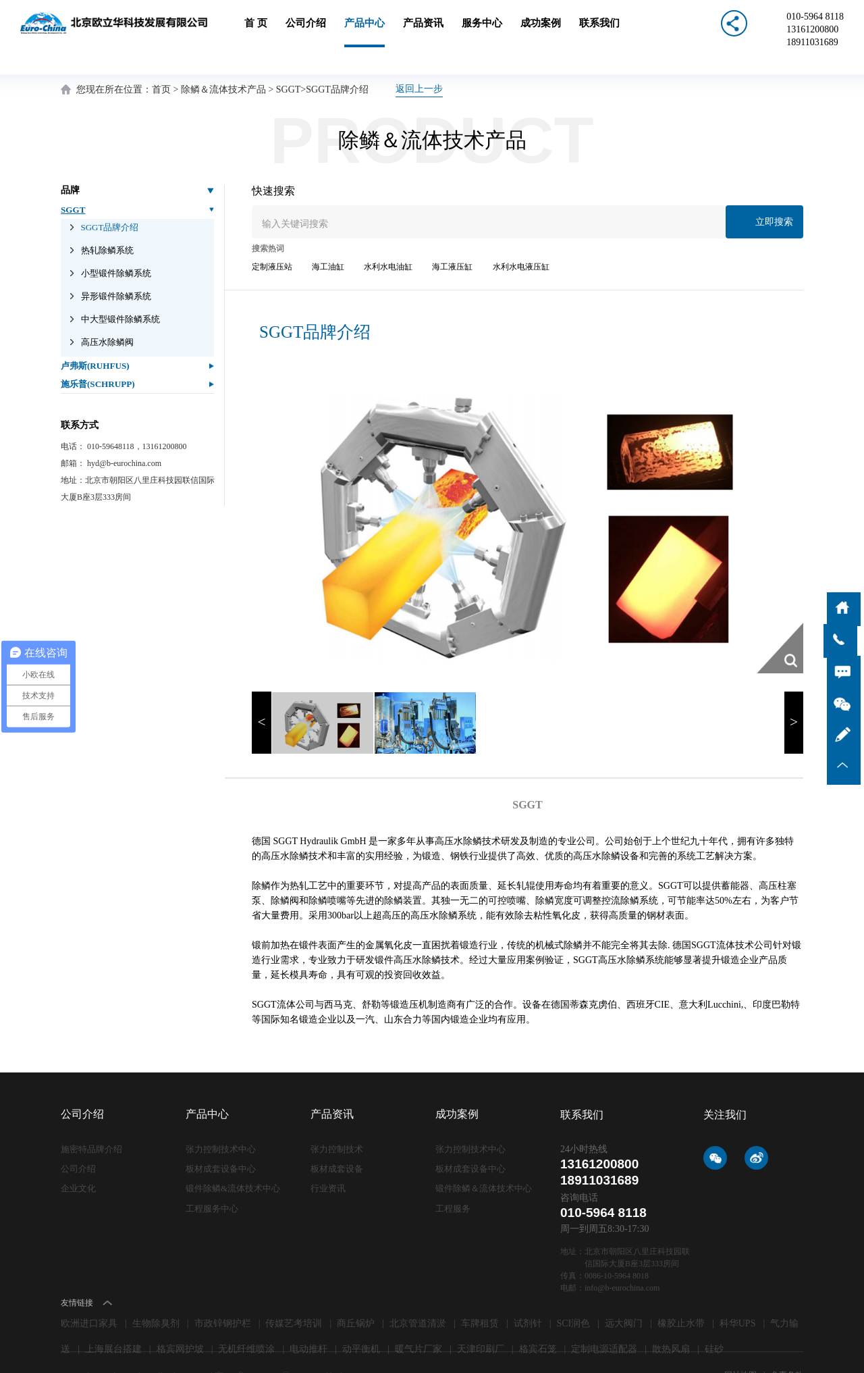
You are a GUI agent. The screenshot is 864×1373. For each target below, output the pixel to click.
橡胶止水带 (681, 1296)
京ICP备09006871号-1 (254, 1347)
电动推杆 (308, 1321)
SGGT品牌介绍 (337, 62)
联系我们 (599, 32)
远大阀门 (624, 1296)
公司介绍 (306, 32)
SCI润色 (574, 1296)
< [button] (261, 695)
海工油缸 (328, 239)
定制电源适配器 (604, 1321)
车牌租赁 (480, 1296)
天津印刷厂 (480, 1321)
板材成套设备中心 (221, 1141)
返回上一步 (419, 61)
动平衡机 (361, 1321)
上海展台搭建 (113, 1321)
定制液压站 (272, 239)
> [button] (794, 695)
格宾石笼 (538, 1321)
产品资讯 (423, 32)
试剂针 (528, 1296)
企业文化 (78, 1161)
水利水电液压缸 (520, 239)
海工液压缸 (452, 239)
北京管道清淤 (417, 1296)
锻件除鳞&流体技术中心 (233, 1161)
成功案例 (540, 32)
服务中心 (482, 32)
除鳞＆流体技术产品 (223, 62)
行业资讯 (328, 1161)
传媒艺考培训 (293, 1296)
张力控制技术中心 (221, 1121)
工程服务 (452, 1180)
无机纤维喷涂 (246, 1321)
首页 (161, 62)
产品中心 (364, 32)
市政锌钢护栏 (222, 1296)
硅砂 (714, 1321)
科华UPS (738, 1296)
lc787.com (350, 1347)
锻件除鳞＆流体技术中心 (483, 1161)
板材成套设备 (336, 1141)
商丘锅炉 (356, 1296)
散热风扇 (671, 1321)
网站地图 (741, 1347)
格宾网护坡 (180, 1321)
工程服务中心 (212, 1180)
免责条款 (787, 1347)
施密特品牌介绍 (91, 1121)
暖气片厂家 (418, 1321)
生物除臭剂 (156, 1296)
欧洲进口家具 (89, 1296)
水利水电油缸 (388, 239)
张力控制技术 (336, 1121)
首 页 (255, 32)
